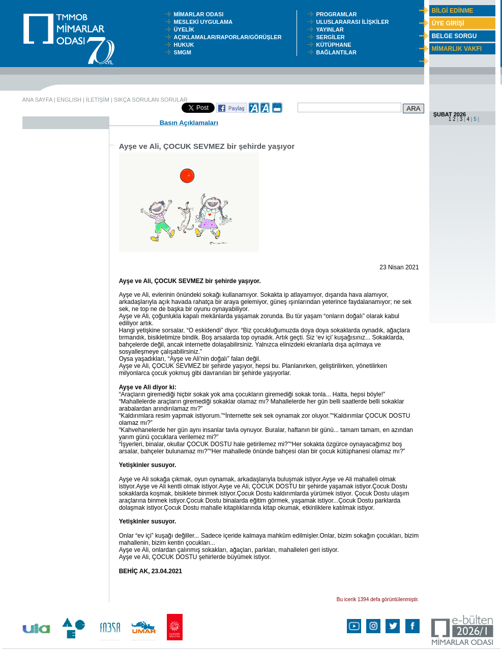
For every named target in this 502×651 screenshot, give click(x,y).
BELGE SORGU (454, 36)
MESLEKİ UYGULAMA (205, 22)
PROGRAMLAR (338, 14)
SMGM (184, 52)
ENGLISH (69, 100)
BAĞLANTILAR (338, 52)
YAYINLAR (331, 29)
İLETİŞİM (97, 100)
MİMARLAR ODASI (201, 14)
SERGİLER (331, 37)
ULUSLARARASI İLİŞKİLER (354, 22)
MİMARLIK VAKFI (457, 48)
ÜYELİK (185, 29)
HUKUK (185, 45)
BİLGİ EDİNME (453, 10)
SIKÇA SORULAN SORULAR (151, 100)
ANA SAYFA (37, 100)
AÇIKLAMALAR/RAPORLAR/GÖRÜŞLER (230, 37)
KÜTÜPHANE (336, 45)
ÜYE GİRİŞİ (448, 23)
